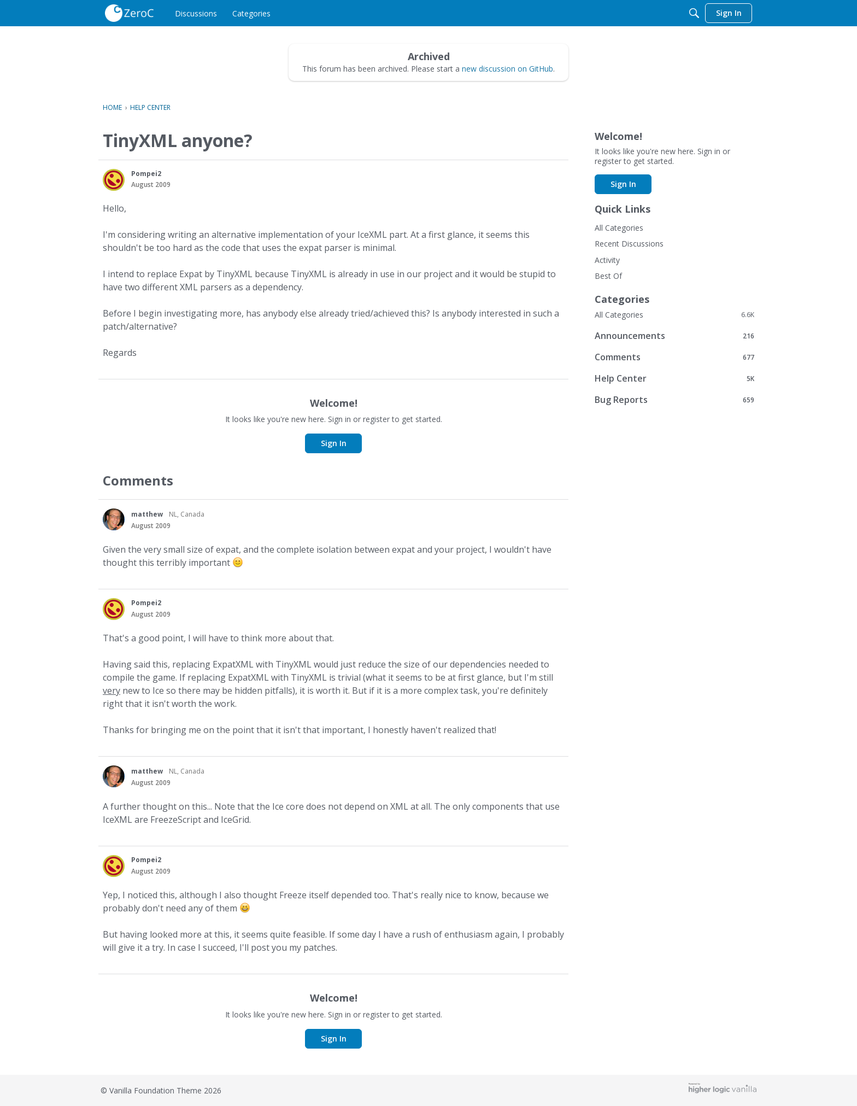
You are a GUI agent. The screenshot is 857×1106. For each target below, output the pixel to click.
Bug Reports (674, 399)
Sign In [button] (334, 443)
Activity (607, 260)
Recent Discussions (629, 243)
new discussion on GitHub (507, 68)
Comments (674, 356)
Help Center (674, 378)
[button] (114, 180)
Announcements (674, 335)
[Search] (694, 13)
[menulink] (196, 13)
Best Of (608, 276)
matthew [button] (147, 514)
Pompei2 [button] (146, 173)
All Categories (619, 228)
